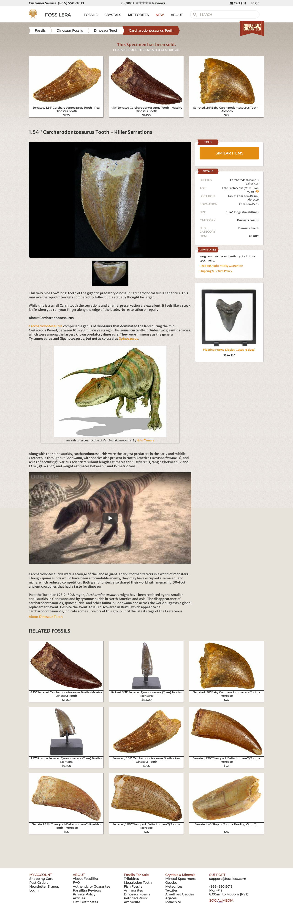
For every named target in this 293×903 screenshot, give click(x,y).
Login (255, 3)
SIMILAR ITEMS (229, 153)
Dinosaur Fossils (248, 220)
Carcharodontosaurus (45, 326)
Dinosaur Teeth (248, 228)
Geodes (171, 883)
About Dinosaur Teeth (46, 617)
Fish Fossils (133, 886)
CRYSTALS (112, 15)
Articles (79, 898)
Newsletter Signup (44, 886)
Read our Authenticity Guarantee (221, 265)
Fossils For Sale (136, 875)
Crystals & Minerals (180, 875)
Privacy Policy (84, 894)
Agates (170, 898)
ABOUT (177, 15)
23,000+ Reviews (143, 3)
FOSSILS (91, 15)
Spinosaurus (128, 338)
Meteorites (173, 886)
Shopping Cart (41, 879)
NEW (160, 15)
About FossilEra (85, 879)
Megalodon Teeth (138, 883)
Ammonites (133, 890)
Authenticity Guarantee (91, 886)
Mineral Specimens (180, 879)
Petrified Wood (136, 898)
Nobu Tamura (145, 440)
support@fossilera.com (227, 879)
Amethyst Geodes (179, 894)
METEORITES (138, 15)
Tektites (171, 890)
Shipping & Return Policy (216, 271)
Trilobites (131, 879)
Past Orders (38, 883)
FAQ (76, 883)
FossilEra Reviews (87, 890)
